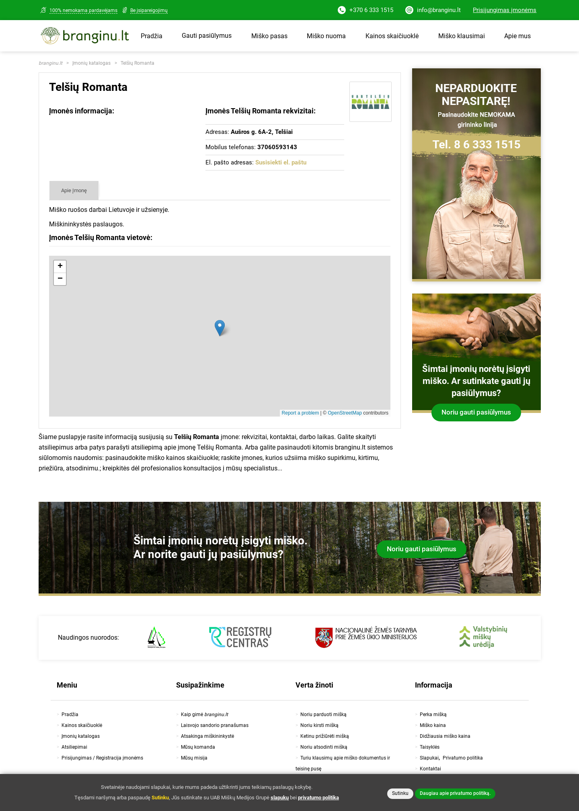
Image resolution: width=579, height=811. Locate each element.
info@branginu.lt (433, 10)
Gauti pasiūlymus (207, 35)
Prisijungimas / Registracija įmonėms (102, 758)
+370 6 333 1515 (365, 10)
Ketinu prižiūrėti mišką (324, 736)
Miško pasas (269, 36)
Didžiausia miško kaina (445, 736)
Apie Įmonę (74, 190)
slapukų (280, 798)
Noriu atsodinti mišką (323, 747)
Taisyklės (429, 747)
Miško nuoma (326, 36)
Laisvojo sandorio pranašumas (214, 725)
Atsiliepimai (74, 747)
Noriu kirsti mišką (319, 725)
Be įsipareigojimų (149, 10)
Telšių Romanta (137, 63)
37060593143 (277, 147)
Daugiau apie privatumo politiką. (455, 793)
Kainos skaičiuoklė (392, 36)
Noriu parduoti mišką (323, 714)
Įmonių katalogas (91, 63)
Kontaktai (430, 769)
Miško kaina (433, 725)
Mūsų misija (194, 758)
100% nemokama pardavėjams (83, 10)
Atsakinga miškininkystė (207, 736)
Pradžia (151, 36)
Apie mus (517, 36)
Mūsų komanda (198, 747)
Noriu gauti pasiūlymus (476, 412)
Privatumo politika (463, 758)
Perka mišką (433, 714)
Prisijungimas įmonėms (504, 10)
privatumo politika (318, 798)
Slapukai (429, 758)
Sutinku (400, 793)
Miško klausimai (461, 36)
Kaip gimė (204, 714)
